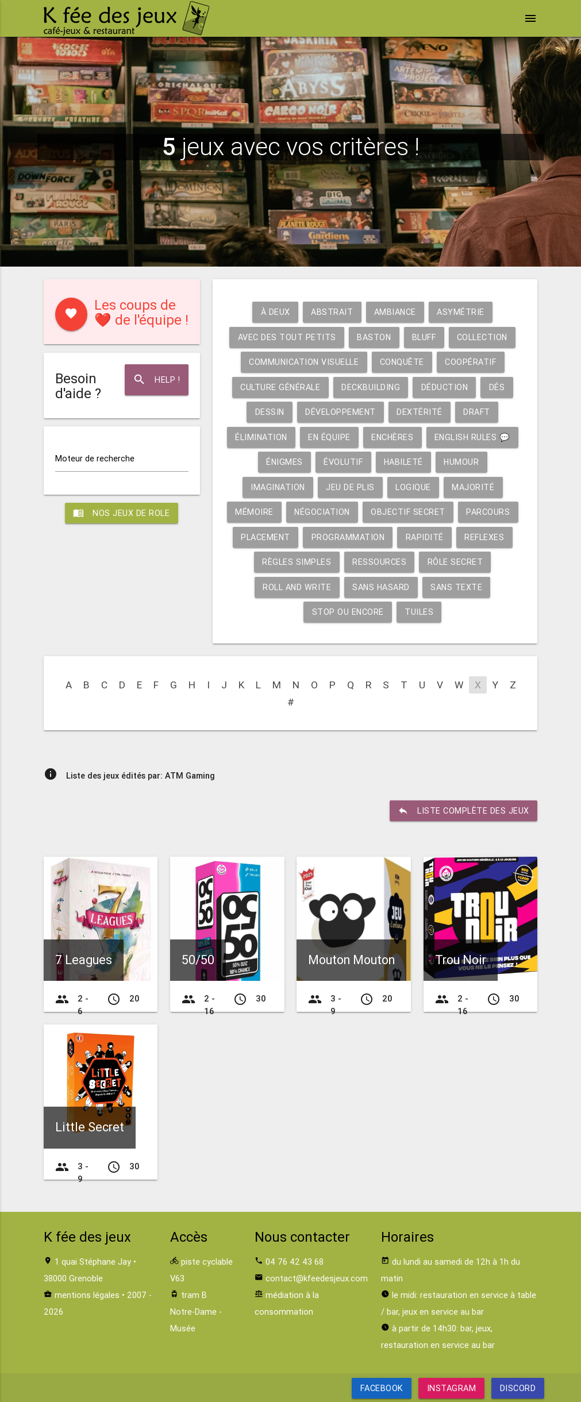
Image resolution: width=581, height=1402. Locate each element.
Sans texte (458, 586)
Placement (265, 536)
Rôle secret (455, 561)
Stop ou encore (347, 611)
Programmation (348, 536)
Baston (373, 337)
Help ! (156, 379)
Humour (462, 461)
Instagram (451, 1387)
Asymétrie (462, 311)
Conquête (402, 361)
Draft (478, 411)
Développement (340, 411)
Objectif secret (409, 511)
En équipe (329, 437)
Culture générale (279, 387)
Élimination (259, 437)
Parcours (489, 511)
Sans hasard (381, 586)
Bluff (424, 337)
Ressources (379, 561)
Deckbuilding (370, 387)
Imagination (278, 487)
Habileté (404, 461)
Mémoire (253, 511)
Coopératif (472, 361)
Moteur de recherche (94, 458)
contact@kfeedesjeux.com (317, 1278)
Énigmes (283, 461)
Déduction (445, 387)
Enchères (392, 437)
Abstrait (332, 311)
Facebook (381, 1387)
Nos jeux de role (122, 513)
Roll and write (295, 586)
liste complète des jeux (463, 810)
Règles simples (296, 561)
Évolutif (343, 461)
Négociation (322, 511)
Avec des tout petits (285, 337)
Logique (414, 487)
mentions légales (87, 1294)
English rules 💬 (474, 437)
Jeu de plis (350, 487)
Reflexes (485, 536)
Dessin (269, 411)
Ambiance (395, 311)
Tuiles (419, 611)
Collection (483, 337)
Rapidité (425, 536)
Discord (517, 1387)
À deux (275, 311)
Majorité (474, 487)
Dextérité (420, 411)
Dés (498, 387)
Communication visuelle (303, 361)
